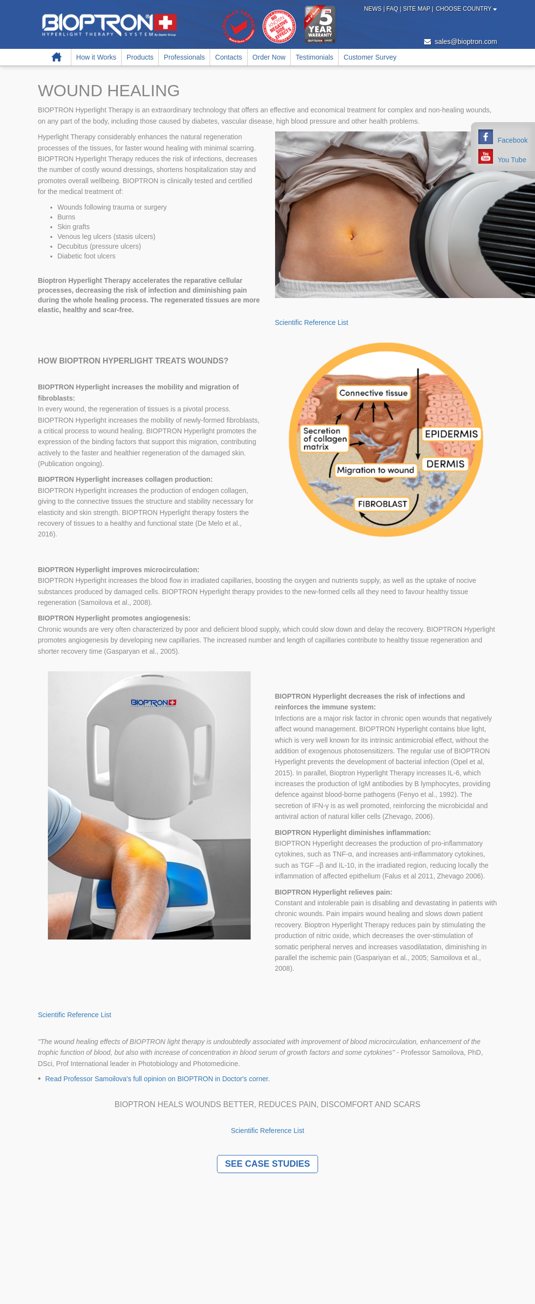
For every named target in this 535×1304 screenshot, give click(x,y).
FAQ (393, 8)
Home (57, 57)
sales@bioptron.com (460, 41)
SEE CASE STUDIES (267, 1164)
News (373, 8)
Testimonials (314, 57)
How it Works (96, 57)
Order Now (269, 57)
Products (140, 57)
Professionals (184, 57)
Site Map (417, 8)
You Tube (512, 160)
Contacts (228, 57)
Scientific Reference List (311, 322)
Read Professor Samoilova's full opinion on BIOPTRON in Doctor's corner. (157, 1079)
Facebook (513, 140)
